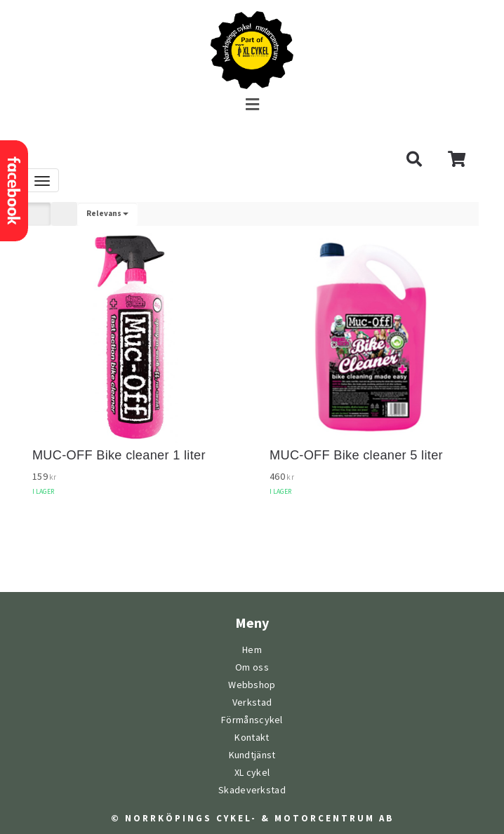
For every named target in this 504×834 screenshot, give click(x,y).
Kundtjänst (252, 755)
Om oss (252, 667)
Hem (252, 650)
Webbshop (251, 685)
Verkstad (252, 702)
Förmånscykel (252, 720)
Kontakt (251, 737)
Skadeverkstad (252, 790)
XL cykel (252, 772)
